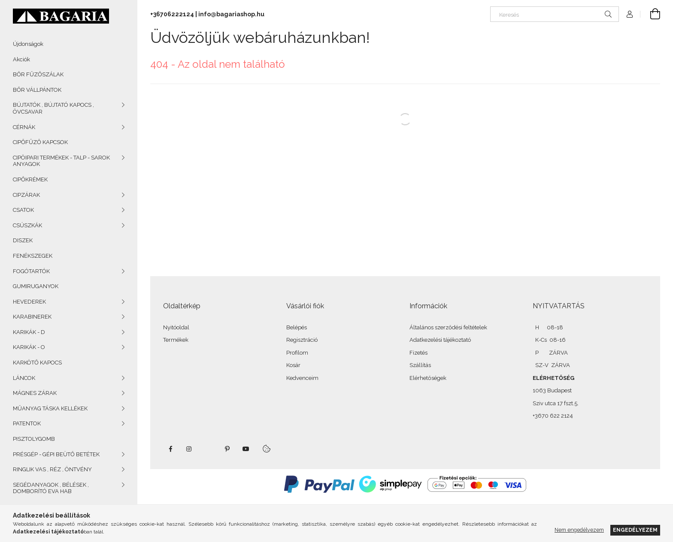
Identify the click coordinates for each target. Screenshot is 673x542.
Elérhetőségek (427, 378)
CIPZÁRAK (26, 195)
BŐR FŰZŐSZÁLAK (38, 74)
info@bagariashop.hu (231, 14)
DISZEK (23, 240)
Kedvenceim (302, 378)
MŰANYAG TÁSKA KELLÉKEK (50, 408)
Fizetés (418, 352)
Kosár (293, 365)
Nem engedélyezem (579, 530)
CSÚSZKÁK (27, 225)
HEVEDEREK (29, 301)
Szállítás (420, 365)
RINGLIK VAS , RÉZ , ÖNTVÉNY (52, 469)
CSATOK (23, 210)
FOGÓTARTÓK (31, 271)
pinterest (227, 449)
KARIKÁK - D (29, 332)
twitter (208, 449)
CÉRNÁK (24, 127)
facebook (170, 449)
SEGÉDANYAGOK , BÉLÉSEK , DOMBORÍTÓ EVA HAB (51, 488)
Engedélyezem (635, 530)
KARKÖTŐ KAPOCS (37, 362)
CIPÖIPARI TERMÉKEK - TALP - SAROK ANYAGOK (61, 161)
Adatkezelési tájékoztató (440, 340)
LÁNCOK (24, 378)
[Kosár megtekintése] (650, 14)
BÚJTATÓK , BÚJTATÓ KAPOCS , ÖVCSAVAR (53, 108)
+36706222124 (172, 14)
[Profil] (629, 14)
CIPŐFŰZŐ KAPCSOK (40, 142)
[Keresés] (554, 14)
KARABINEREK (32, 316)
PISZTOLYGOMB (34, 439)
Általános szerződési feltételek (448, 327)
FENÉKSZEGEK (32, 256)
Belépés (296, 327)
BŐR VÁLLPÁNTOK (37, 90)
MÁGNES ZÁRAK (35, 393)
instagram (189, 449)
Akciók (21, 59)
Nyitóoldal (176, 327)
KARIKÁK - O (29, 347)
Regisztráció (302, 340)
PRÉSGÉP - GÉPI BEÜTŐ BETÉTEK (56, 454)
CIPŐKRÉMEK (30, 179)
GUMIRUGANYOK (35, 286)
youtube (246, 449)
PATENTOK (27, 423)
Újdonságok (28, 44)
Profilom (297, 352)
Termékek (175, 340)
